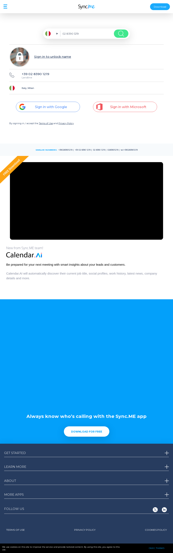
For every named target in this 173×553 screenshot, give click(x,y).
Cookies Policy (156, 529)
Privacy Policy (66, 123)
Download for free (86, 431)
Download (160, 6)
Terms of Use (46, 123)
